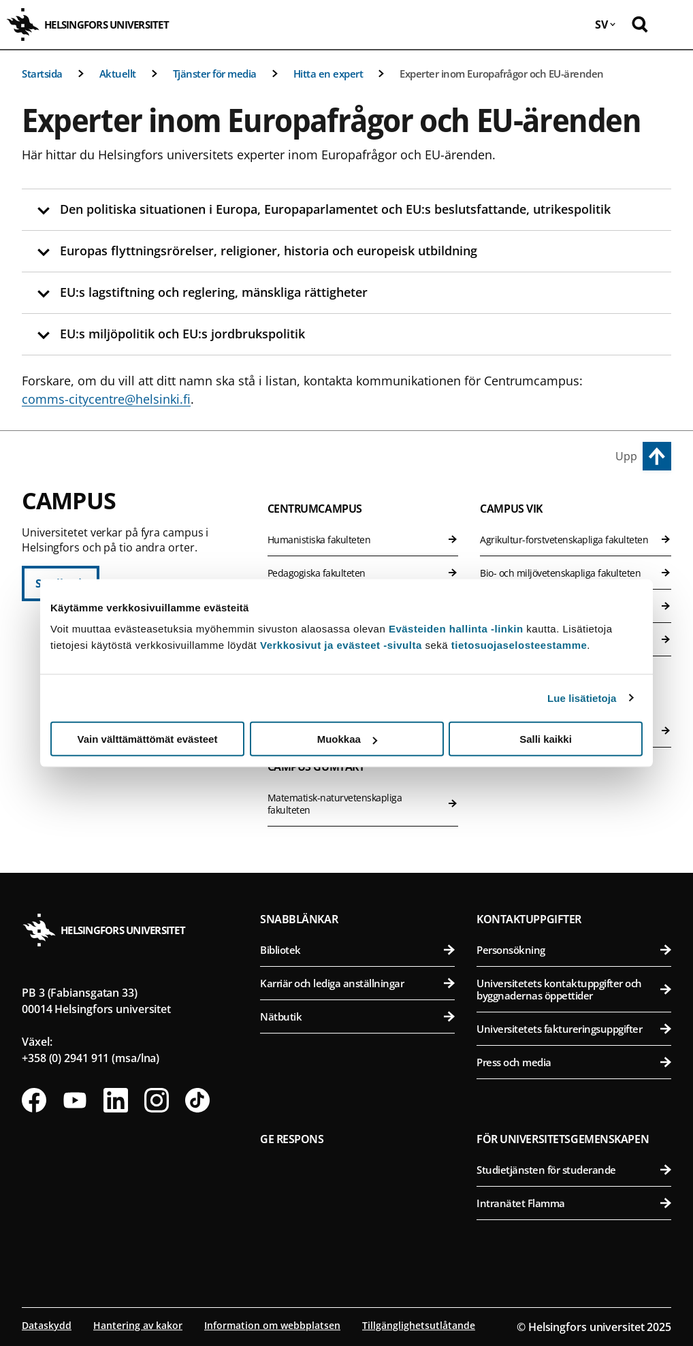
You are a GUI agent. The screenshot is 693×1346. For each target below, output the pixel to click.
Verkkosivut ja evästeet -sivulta (341, 645)
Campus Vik (511, 508)
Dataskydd (46, 1325)
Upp (626, 456)
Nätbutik (357, 1016)
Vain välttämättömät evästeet (148, 739)
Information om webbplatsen (272, 1325)
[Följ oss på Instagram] (156, 1100)
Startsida (42, 73)
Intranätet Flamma (574, 1203)
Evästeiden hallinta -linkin (456, 629)
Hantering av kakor (137, 1325)
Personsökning (574, 950)
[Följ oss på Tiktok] (197, 1100)
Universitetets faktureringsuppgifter (574, 1029)
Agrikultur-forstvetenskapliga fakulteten (575, 539)
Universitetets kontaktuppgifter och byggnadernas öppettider (574, 989)
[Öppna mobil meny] (673, 24)
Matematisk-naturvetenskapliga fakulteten (363, 803)
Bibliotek (357, 950)
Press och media (574, 1062)
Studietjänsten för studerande (574, 1169)
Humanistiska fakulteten (363, 539)
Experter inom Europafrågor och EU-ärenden (502, 73)
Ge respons (292, 1139)
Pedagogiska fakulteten (363, 572)
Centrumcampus (315, 508)
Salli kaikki (545, 739)
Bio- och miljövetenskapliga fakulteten (575, 572)
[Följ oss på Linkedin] (115, 1100)
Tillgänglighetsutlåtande (418, 1325)
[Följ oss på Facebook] (34, 1100)
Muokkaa (347, 739)
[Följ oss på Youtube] (75, 1100)
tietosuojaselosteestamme (519, 645)
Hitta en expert (328, 73)
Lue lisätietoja (582, 697)
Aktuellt (117, 73)
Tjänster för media (215, 73)
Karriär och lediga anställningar (357, 983)
